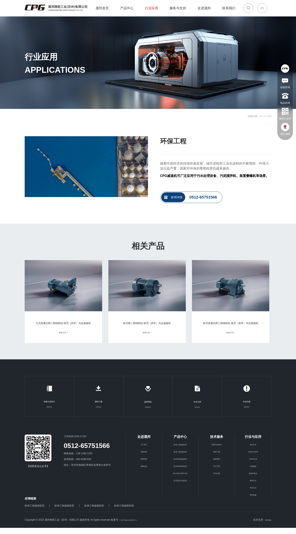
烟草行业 (253, 486)
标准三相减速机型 (180, 450)
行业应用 (151, 9)
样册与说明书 (49, 407)
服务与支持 (177, 9)
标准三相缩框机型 (180, 457)
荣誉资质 (144, 464)
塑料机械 (253, 500)
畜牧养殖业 (253, 479)
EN (262, 8)
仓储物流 (253, 472)
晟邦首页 (102, 8)
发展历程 (144, 457)
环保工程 (253, 493)
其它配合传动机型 (180, 486)
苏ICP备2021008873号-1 (134, 526)
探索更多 (49, 412)
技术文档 (197, 407)
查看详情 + (63, 338)
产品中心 (126, 8)
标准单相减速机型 (180, 464)
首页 (256, 116)
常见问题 (246, 407)
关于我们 (144, 450)
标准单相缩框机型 (180, 472)
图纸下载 (98, 407)
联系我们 (228, 9)
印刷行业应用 (253, 457)
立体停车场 (253, 464)
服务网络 (148, 407)
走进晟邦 (204, 9)
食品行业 (253, 450)
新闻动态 (144, 472)
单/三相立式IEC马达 (180, 479)
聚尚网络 (266, 526)
